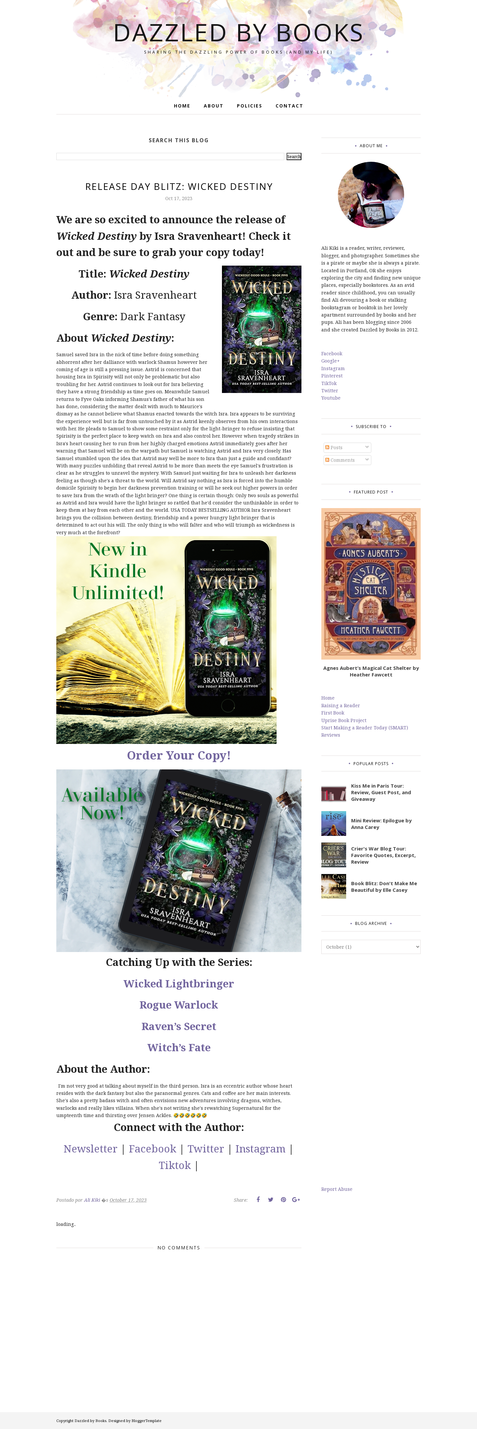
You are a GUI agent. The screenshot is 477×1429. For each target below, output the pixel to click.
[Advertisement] (371, 1070)
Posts (334, 447)
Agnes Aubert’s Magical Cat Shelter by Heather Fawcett (371, 671)
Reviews (330, 735)
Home (328, 698)
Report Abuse (336, 1189)
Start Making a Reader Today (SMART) (364, 727)
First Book (332, 713)
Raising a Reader (340, 705)
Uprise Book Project (343, 720)
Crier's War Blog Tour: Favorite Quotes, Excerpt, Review (383, 855)
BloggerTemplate (147, 1420)
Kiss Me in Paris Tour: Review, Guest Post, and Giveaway (381, 792)
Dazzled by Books (238, 32)
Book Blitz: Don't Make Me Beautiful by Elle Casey (384, 886)
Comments (340, 460)
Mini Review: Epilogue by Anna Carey (381, 823)
